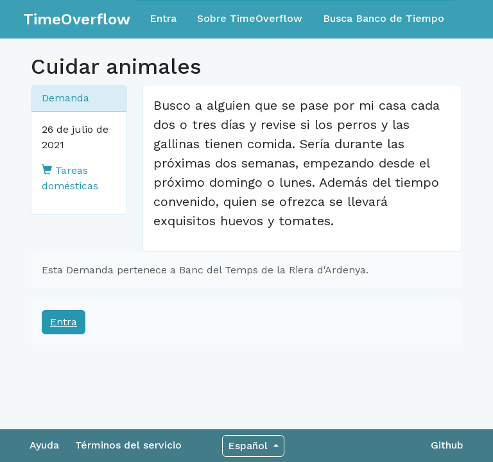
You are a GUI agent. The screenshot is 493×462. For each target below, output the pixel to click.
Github (447, 445)
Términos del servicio (128, 445)
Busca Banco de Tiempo (383, 18)
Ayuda (44, 445)
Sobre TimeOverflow (249, 18)
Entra (163, 18)
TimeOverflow (76, 19)
